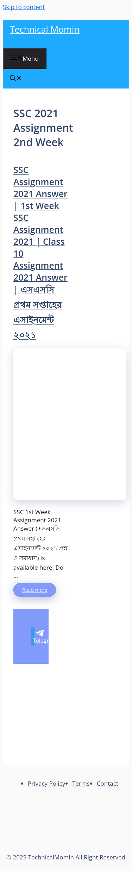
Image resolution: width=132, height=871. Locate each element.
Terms (81, 783)
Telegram (33, 637)
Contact (107, 783)
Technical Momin (45, 29)
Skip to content (24, 7)
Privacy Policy (46, 783)
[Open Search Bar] (16, 79)
